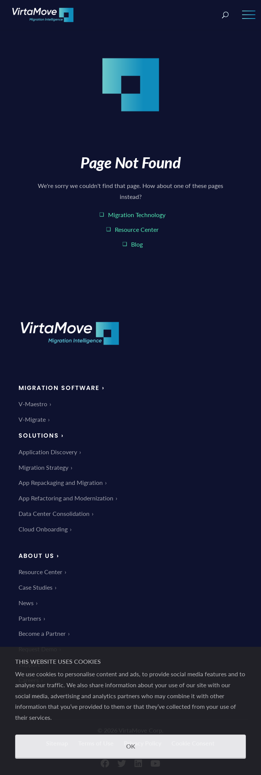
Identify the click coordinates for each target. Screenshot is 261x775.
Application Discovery (48, 451)
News (26, 602)
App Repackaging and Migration (61, 482)
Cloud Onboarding (43, 529)
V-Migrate (32, 419)
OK (130, 746)
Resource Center (137, 229)
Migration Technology (136, 214)
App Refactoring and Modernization (66, 498)
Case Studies (36, 587)
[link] (70, 350)
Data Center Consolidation (54, 513)
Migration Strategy (43, 467)
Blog (137, 244)
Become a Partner (42, 633)
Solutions (39, 435)
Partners (30, 618)
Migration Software (59, 388)
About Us (36, 555)
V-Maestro (33, 403)
